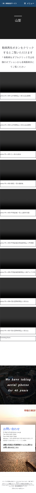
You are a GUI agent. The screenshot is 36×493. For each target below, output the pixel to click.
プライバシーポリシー (18, 488)
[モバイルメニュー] (29, 3)
